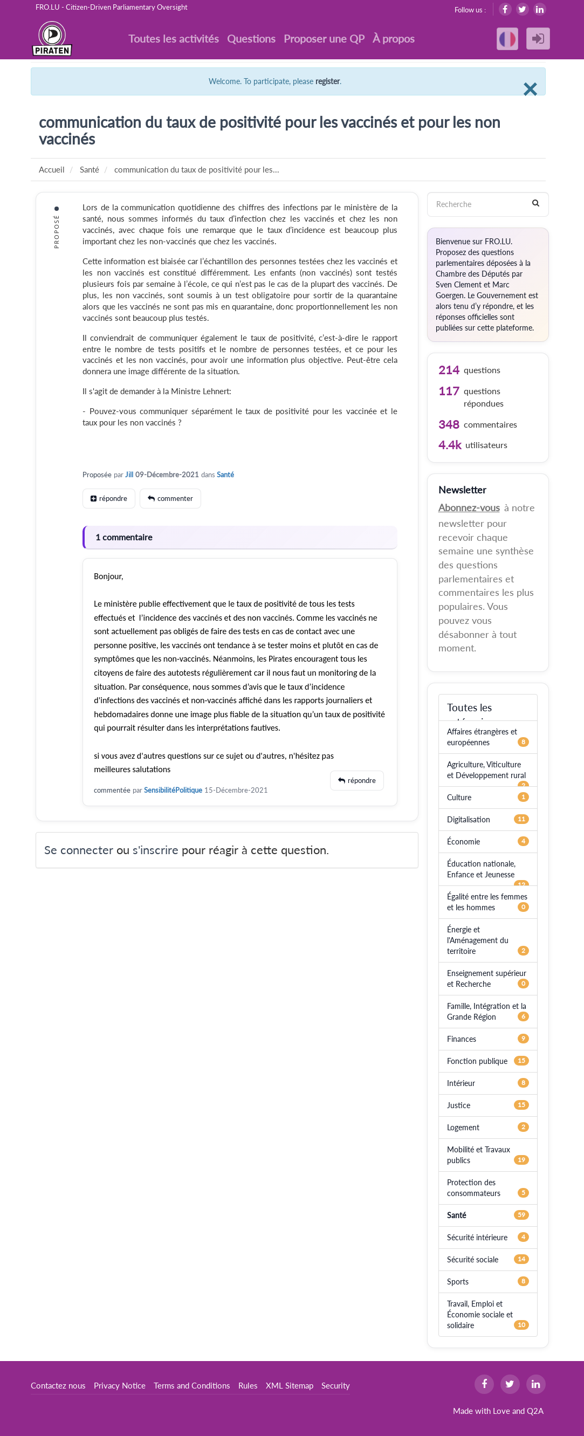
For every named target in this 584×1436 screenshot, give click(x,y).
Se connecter (78, 849)
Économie (463, 841)
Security (335, 1385)
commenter (175, 498)
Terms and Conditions (192, 1385)
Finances (461, 1038)
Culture (459, 797)
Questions (251, 38)
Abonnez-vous (469, 507)
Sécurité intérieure (477, 1237)
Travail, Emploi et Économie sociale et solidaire (480, 1314)
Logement (463, 1127)
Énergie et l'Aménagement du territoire (478, 940)
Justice (458, 1105)
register (327, 81)
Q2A (535, 1411)
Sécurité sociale (472, 1259)
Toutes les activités (173, 38)
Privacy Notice (120, 1385)
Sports (458, 1281)
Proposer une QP (324, 38)
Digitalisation (468, 819)
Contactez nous (58, 1385)
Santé (225, 474)
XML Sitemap (289, 1385)
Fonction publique (477, 1061)
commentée (112, 790)
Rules (248, 1385)
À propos (394, 38)
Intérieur (461, 1083)
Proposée (97, 474)
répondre (113, 498)
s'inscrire (155, 849)
